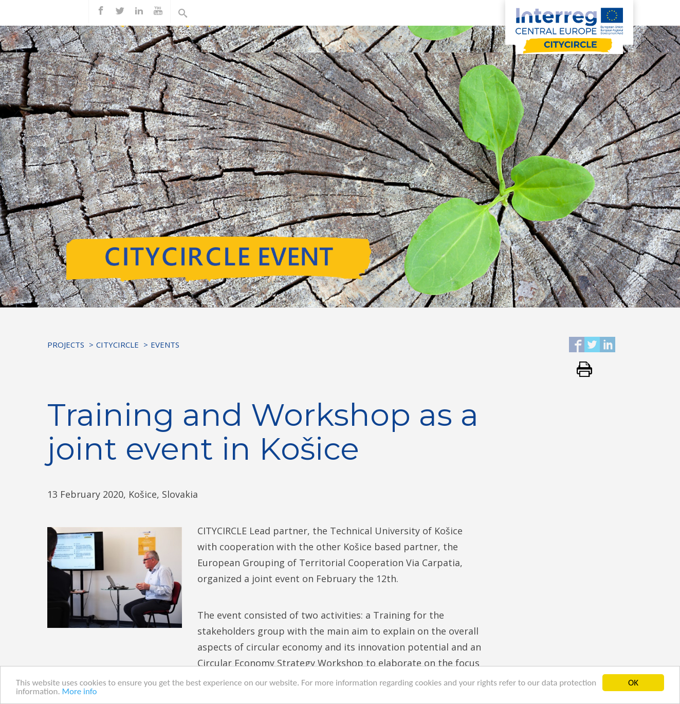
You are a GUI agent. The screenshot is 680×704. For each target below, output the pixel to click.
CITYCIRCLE (117, 344)
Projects (65, 344)
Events (165, 344)
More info (79, 693)
